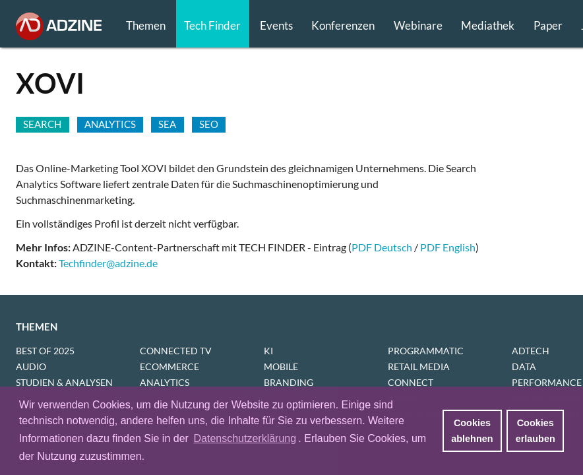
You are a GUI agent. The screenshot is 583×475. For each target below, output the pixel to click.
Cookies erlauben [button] (535, 431)
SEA (167, 124)
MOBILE (281, 366)
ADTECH (530, 350)
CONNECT (410, 382)
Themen (146, 25)
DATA (524, 366)
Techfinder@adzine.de (108, 263)
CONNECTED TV (176, 350)
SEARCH (42, 124)
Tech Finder (212, 25)
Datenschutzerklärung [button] (244, 438)
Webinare (418, 25)
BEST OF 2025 (45, 350)
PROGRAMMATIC (426, 350)
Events (276, 25)
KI (268, 350)
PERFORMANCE (547, 382)
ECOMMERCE (169, 366)
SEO (208, 124)
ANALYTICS (164, 382)
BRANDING (288, 382)
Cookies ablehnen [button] (472, 431)
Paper (548, 25)
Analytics (110, 124)
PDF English (448, 247)
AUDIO (31, 366)
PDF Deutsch (382, 247)
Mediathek (487, 25)
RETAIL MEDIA (419, 366)
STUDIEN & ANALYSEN (64, 382)
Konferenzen (343, 25)
